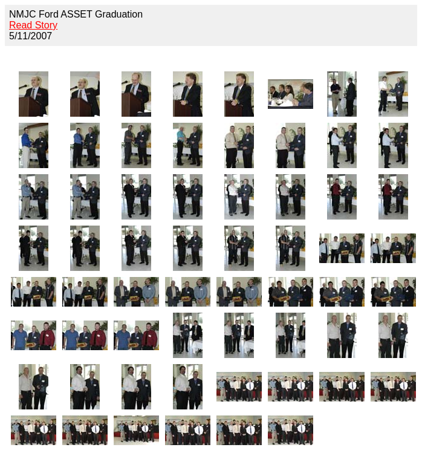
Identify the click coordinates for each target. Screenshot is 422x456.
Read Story (33, 25)
